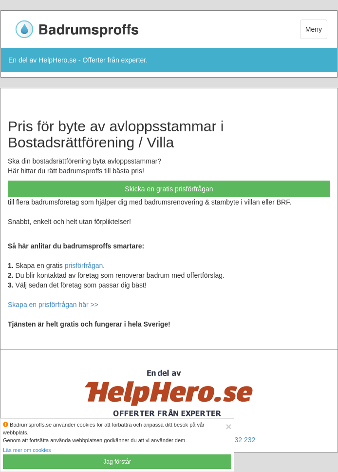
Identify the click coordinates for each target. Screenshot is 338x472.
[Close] (228, 426)
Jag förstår (117, 461)
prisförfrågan (84, 265)
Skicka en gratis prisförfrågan (169, 189)
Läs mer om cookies (27, 450)
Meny (313, 29)
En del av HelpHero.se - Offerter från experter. (78, 60)
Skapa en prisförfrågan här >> (53, 304)
